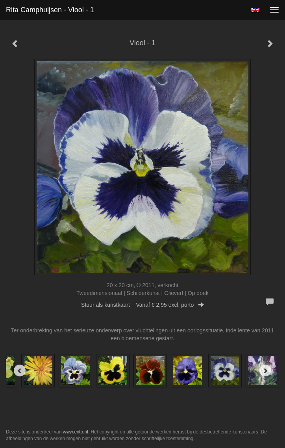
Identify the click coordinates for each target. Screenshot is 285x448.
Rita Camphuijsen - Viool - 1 (50, 10)
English (255, 10)
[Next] (265, 370)
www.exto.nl (75, 432)
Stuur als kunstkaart (142, 305)
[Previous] (20, 370)
